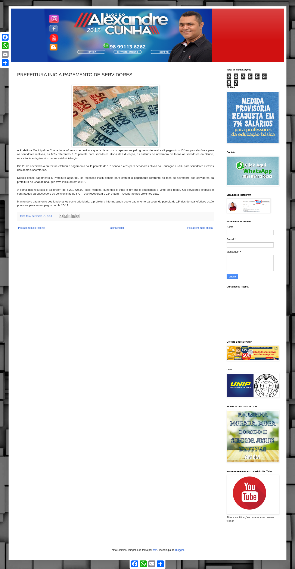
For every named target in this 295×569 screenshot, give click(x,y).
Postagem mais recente (31, 227)
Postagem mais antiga (200, 227)
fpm (155, 549)
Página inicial (116, 227)
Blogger (179, 549)
